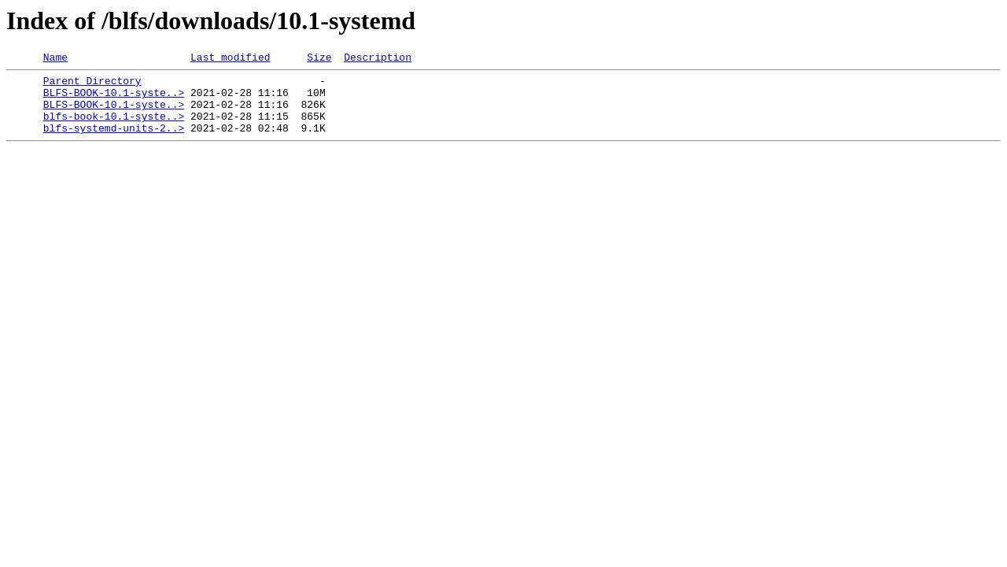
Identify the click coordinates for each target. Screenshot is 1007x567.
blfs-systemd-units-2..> (113, 142)
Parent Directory (92, 85)
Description (377, 59)
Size (319, 59)
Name (55, 59)
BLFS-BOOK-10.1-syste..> (113, 99)
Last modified (230, 59)
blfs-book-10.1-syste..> (113, 127)
